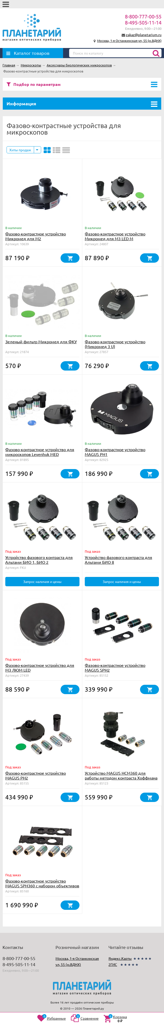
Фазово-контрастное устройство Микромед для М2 (35, 236)
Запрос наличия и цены (42, 581)
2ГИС (112, 964)
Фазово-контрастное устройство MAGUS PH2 (35, 775)
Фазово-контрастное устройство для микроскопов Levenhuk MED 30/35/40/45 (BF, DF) (39, 454)
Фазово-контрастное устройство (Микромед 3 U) (115, 344)
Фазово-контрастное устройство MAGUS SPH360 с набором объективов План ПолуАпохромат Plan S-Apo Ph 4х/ (42, 885)
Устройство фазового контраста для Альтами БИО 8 (118, 560)
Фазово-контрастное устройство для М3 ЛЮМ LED (39, 667)
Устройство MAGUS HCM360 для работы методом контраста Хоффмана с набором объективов (121, 777)
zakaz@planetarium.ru (143, 34)
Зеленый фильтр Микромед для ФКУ (41, 341)
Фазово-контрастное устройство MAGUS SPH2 (115, 667)
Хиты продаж (20, 150)
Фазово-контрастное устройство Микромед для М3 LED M (115, 236)
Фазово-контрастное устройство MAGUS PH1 (115, 452)
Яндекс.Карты (120, 958)
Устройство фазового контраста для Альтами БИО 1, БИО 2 (39, 560)
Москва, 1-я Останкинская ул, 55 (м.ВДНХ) (129, 40)
